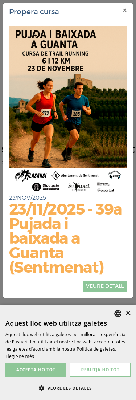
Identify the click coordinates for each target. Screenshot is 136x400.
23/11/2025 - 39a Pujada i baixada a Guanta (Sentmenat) (65, 238)
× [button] (128, 313)
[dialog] (68, 352)
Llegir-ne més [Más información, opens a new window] (19, 356)
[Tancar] (125, 10)
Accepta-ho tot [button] (35, 370)
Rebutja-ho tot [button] (100, 370)
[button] (68, 388)
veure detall (105, 286)
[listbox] (117, 313)
